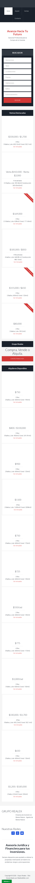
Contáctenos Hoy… (17, 359)
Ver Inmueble (17, 147)
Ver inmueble (17, 402)
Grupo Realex (17, 3)
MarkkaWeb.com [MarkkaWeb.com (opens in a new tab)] (23, 878)
